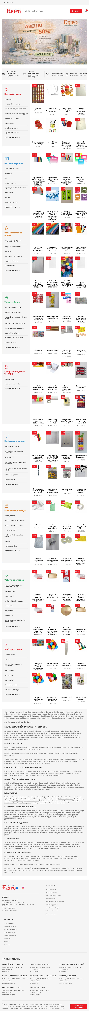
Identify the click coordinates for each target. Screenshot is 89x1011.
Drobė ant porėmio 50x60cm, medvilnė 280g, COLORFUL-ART (81, 284)
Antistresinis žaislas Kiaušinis (80, 351)
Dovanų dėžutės (10, 516)
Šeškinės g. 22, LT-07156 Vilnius (12, 967)
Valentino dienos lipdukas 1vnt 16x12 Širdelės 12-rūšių (38, 319)
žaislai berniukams (10, 803)
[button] (8, 41)
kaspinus (77, 829)
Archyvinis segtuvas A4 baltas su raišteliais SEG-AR (81, 144)
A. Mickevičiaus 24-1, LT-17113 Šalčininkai (14, 979)
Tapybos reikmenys (11, 261)
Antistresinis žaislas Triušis (66, 317)
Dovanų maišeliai (10, 530)
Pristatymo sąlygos (10, 926)
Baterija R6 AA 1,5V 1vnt (81, 387)
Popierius (8, 251)
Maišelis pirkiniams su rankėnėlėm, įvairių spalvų (80, 561)
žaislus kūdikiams (17, 801)
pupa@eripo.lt (35, 971)
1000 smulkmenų (13, 649)
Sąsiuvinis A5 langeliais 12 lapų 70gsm (52, 179)
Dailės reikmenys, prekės (13, 233)
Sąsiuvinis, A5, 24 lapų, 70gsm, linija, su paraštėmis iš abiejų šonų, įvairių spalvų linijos (52, 216)
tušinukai (24, 787)
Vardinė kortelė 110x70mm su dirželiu (81, 490)
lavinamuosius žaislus (65, 799)
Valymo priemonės (14, 580)
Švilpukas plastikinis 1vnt (81, 664)
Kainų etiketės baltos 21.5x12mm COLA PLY (67, 421)
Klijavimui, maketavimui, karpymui (16, 114)
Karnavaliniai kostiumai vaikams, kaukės (16, 318)
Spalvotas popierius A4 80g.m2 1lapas (38, 248)
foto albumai (15, 860)
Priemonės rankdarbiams (13, 256)
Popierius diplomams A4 (38, 109)
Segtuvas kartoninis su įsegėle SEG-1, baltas (80, 110)
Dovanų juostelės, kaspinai (13, 525)
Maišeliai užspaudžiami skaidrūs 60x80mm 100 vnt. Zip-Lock (38, 631)
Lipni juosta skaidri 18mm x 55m (81, 526)
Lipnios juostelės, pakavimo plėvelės (14, 535)
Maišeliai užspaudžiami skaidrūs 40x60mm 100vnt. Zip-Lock (38, 597)
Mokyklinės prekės (13, 163)
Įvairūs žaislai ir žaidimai (13, 312)
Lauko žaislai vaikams (12, 333)
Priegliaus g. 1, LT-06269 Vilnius (40, 967)
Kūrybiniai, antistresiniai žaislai (15, 323)
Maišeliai (8, 541)
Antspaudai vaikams (12, 169)
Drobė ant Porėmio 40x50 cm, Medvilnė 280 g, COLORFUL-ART (52, 283)
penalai (29, 787)
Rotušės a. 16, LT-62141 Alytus (39, 990)
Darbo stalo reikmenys (12, 104)
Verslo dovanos (10, 480)
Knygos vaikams (10, 183)
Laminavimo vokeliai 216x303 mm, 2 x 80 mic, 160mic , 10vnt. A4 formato (52, 459)
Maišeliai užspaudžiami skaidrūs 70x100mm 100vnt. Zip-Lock (80, 597)
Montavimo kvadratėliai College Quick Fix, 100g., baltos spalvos (52, 631)
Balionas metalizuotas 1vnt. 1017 (38, 699)
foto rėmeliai (24, 860)
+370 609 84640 (7, 969)
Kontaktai (7, 945)
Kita (6, 178)
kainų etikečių (61, 815)
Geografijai (8, 173)
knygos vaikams (54, 785)
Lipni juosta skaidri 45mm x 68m (52, 560)
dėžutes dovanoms (47, 829)
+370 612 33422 (63, 981)
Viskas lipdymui (10, 266)
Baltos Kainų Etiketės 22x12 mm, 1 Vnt (52, 421)
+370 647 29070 (8, 2)
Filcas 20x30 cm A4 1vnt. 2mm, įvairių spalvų (80, 248)
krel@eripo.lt (34, 983)
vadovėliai (44, 787)
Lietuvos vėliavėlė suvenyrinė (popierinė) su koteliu (38, 458)
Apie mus (7, 942)
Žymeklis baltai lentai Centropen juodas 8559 (38, 490)
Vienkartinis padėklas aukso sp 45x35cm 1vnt (81, 629)
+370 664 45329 (35, 993)
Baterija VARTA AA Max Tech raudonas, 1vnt (81, 421)
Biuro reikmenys (12, 94)
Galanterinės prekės (11, 685)
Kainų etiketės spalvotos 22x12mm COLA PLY (38, 422)
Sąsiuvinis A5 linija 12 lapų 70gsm (80, 179)
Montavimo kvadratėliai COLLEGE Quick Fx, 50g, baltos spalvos (67, 597)
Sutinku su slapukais (79, 1006)
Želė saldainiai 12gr (52, 143)
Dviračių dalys (9, 670)
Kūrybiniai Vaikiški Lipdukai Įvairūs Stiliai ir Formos (80, 319)
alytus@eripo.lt (35, 995)
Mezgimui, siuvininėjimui (13, 247)
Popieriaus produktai (12, 133)
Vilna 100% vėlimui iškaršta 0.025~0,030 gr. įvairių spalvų (66, 283)
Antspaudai (8, 99)
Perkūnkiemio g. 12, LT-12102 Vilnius (70, 967)
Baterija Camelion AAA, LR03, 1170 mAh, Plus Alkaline (67, 388)
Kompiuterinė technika (12, 384)
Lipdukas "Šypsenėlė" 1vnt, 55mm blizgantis (66, 213)
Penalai (7, 197)
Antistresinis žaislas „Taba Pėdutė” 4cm (66, 351)
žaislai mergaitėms (25, 803)
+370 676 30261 (64, 969)
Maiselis (38, 525)
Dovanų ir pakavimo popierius (15, 521)
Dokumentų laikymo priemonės (15, 109)
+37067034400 (11, 908)
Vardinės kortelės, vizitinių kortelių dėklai (16, 469)
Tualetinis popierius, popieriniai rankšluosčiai (15, 621)
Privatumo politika (10, 936)
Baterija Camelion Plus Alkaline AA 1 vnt (38, 387)
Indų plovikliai (9, 596)
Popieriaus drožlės (11, 546)
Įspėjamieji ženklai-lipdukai (14, 601)
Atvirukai (7, 659)
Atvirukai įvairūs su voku (80, 698)
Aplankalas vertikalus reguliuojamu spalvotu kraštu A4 (66, 181)
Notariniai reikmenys (11, 128)
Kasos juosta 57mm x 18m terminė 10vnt (52, 387)
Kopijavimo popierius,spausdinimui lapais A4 (54, 110)
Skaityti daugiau (60, 1008)
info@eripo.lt (13, 910)
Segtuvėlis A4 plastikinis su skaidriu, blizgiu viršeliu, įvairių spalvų (66, 145)
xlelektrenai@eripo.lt (8, 995)
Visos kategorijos (13, 137)
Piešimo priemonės (11, 202)
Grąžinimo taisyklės (10, 929)
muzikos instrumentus (31, 801)
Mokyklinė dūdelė (52, 350)
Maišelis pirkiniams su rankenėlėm (52, 526)
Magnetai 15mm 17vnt (66, 490)
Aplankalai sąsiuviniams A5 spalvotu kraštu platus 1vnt (38, 214)
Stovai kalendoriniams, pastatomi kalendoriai (16, 463)
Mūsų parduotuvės (10, 933)
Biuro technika (9, 379)
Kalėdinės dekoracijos (12, 690)
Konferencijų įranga (14, 441)
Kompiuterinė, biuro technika (14, 372)
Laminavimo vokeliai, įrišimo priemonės (14, 452)
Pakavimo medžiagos (15, 510)
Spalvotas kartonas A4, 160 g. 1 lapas (52, 248)
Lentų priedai (9, 457)
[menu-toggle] (3, 11)
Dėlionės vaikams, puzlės (13, 307)
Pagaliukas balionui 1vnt (66, 664)
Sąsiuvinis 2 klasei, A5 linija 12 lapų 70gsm (81, 213)
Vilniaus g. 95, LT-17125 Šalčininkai (41, 979)
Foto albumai (9, 675)
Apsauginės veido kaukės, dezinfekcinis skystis (13, 586)
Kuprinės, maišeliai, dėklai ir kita (15, 188)
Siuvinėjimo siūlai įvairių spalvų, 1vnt (67, 248)
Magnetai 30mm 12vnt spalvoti (80, 456)
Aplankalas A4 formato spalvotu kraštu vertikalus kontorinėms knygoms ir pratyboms (38, 182)
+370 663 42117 (6, 993)
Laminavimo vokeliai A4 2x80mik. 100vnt (52, 490)
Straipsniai (7, 939)
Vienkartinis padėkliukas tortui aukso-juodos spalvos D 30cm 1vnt (66, 631)
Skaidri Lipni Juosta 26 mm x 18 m (66, 560)
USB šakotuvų (38, 815)
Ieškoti (77, 11)
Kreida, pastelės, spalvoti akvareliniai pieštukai (13, 241)
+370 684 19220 (35, 981)
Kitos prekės (9, 606)
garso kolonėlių (50, 815)
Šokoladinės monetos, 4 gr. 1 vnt (66, 110)
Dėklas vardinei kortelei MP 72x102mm (66, 457)
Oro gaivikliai (9, 611)
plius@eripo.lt (63, 971)
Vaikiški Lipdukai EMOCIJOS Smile (52, 317)
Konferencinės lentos (12, 446)
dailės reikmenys (47, 773)
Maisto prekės (9, 123)
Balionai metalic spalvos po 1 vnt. (52, 664)
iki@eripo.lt (5, 971)
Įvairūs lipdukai (38, 350)
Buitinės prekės (10, 591)
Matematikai (9, 193)
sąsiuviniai (36, 787)
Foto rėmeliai (9, 680)
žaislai (55, 773)
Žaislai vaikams (12, 302)
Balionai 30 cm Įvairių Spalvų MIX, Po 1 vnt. (52, 699)
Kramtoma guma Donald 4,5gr (38, 143)
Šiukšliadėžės (9, 616)
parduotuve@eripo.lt (8, 983)
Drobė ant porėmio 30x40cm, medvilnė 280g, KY (38, 284)
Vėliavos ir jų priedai (11, 475)
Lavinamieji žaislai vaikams (14, 338)
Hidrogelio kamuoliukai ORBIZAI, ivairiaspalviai (38, 666)
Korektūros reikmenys (12, 118)
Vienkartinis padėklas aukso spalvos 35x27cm (52, 595)
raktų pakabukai (34, 860)
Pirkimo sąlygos (9, 923)
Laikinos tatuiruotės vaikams (14, 328)
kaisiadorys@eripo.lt (65, 983)
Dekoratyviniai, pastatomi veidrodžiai (13, 665)
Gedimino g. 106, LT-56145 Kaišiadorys (71, 979)
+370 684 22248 (7, 981)
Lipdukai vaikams (10, 343)
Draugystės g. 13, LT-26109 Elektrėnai (13, 990)
